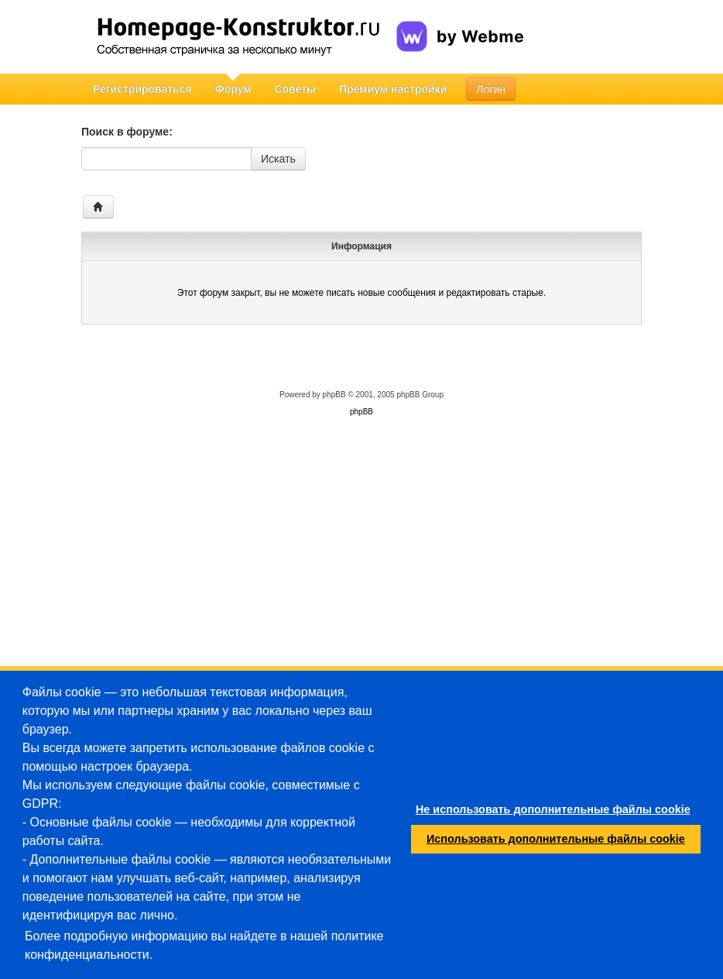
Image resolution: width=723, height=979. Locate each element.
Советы (296, 89)
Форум (233, 89)
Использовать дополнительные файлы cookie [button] (556, 839)
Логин (490, 89)
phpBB (334, 394)
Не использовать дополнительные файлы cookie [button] (553, 809)
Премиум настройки (393, 89)
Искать (278, 159)
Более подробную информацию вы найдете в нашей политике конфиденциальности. (204, 945)
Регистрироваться (142, 89)
